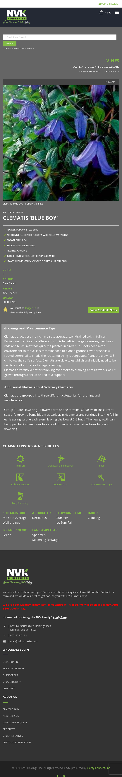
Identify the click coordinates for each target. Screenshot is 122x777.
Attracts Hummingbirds (61, 465)
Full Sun (20, 465)
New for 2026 (11, 715)
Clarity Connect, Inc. (99, 768)
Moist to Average (15, 518)
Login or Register (109, 4)
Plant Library (11, 709)
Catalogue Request (15, 722)
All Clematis (111, 66)
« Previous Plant (89, 71)
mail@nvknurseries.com (24, 641)
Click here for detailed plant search (18, 48)
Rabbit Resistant (20, 484)
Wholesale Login (16, 649)
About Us (10, 697)
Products (9, 729)
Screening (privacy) (45, 540)
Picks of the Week (13, 668)
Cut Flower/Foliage (101, 484)
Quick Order (10, 675)
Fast (101, 465)
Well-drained (11, 523)
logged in (30, 308)
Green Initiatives (13, 735)
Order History (12, 681)
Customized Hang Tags (17, 742)
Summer (62, 518)
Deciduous (39, 518)
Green (7, 535)
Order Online (11, 661)
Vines (112, 60)
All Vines (95, 66)
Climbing (94, 518)
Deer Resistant (61, 484)
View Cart (9, 688)
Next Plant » (111, 71)
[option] (61, 145)
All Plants (79, 66)
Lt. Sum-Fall (64, 523)
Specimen (39, 535)
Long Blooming (20, 503)
